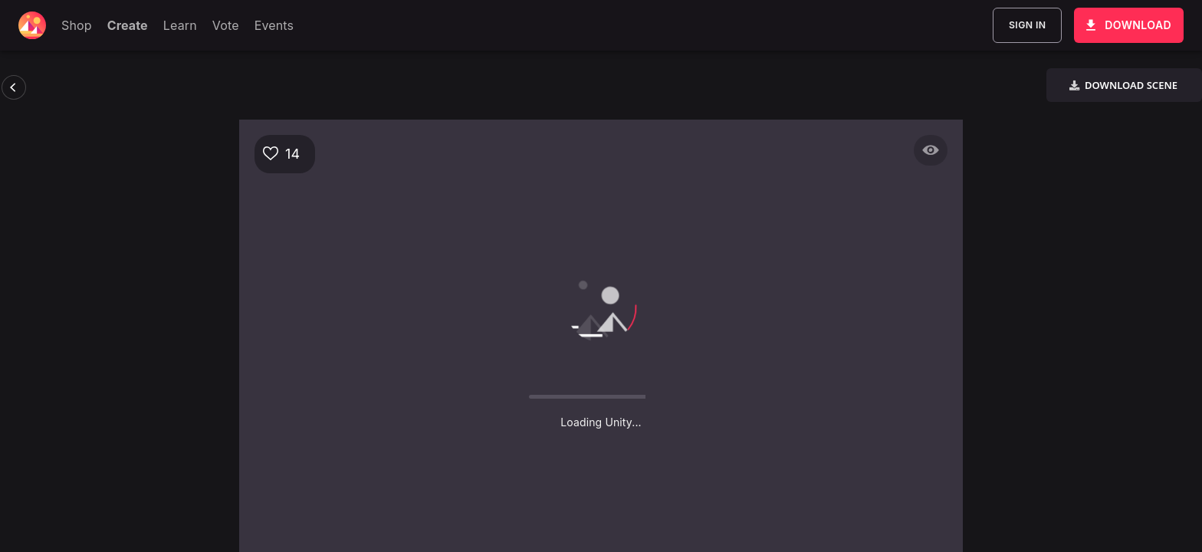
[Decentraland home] (32, 25)
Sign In (1027, 25)
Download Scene (1123, 85)
